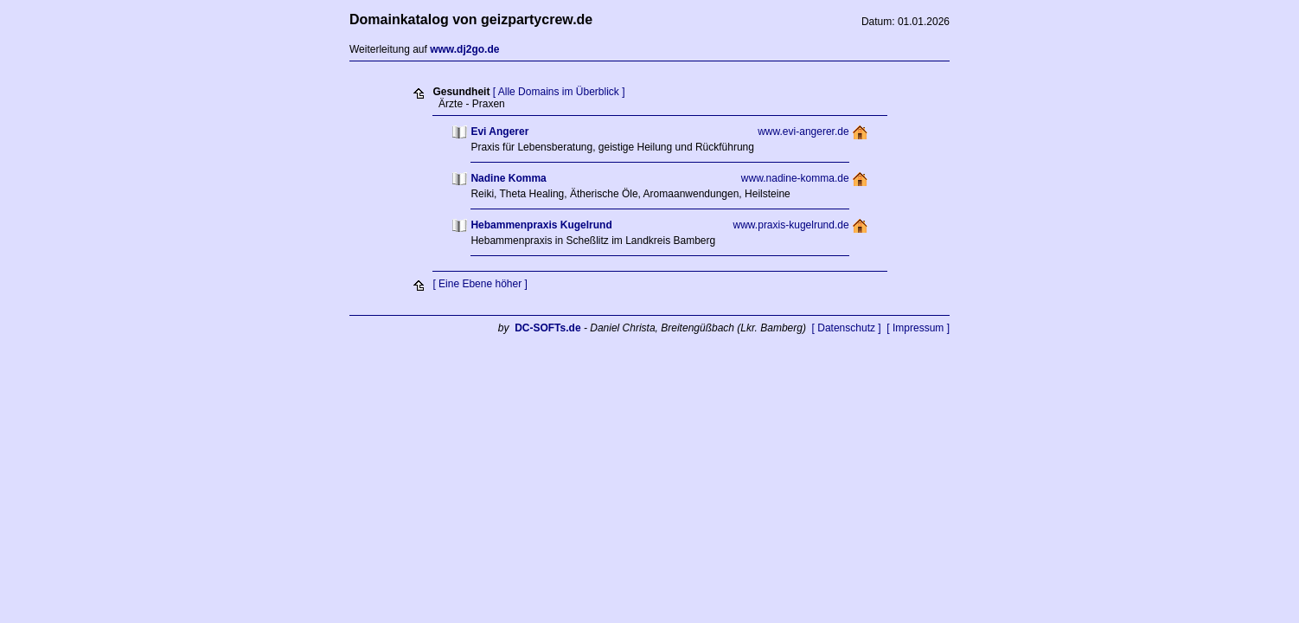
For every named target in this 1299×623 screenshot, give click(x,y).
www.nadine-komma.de (795, 178)
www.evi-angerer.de (803, 131)
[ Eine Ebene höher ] (479, 284)
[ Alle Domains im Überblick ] (559, 92)
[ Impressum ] (918, 328)
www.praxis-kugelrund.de (791, 225)
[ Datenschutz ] (846, 328)
